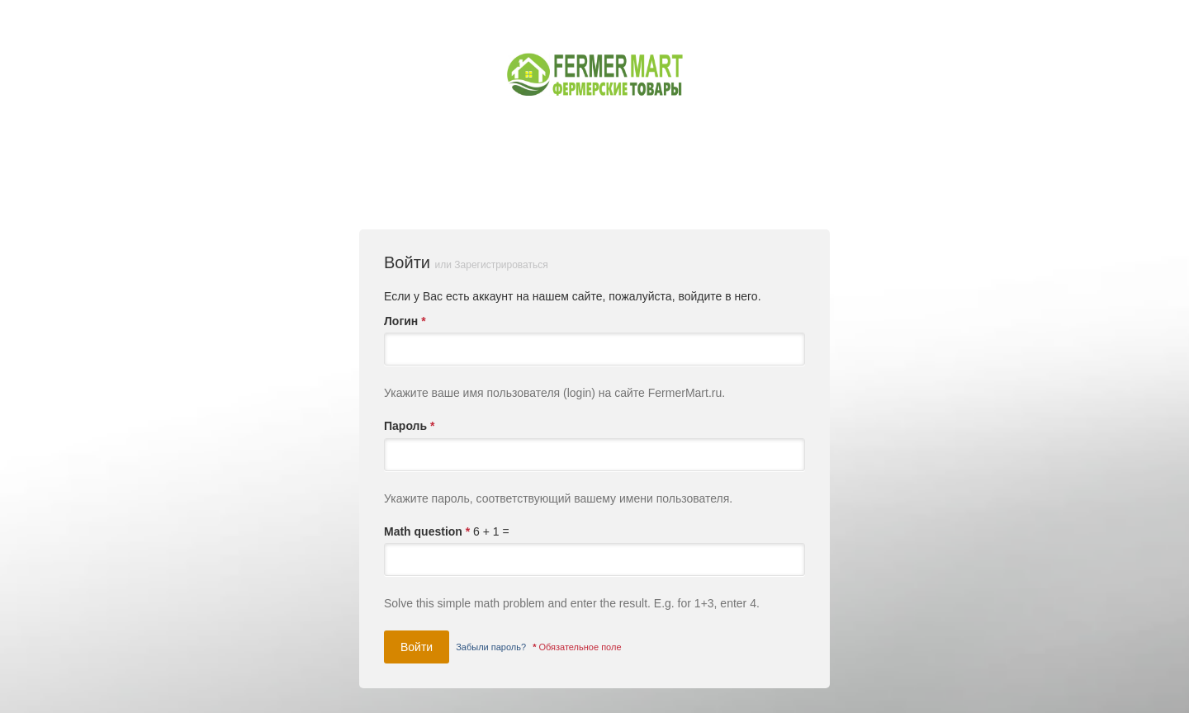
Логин (405, 321)
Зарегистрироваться (500, 265)
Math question (427, 531)
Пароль (409, 426)
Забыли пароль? (491, 647)
